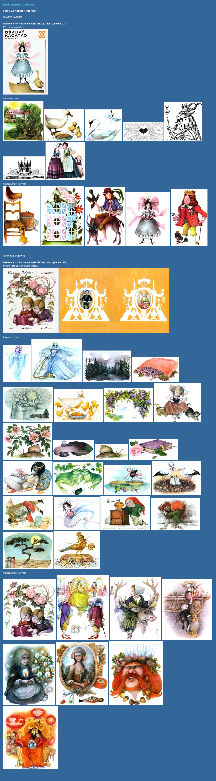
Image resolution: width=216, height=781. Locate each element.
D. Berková (28, 4)
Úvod (6, 4)
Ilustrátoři (16, 4)
